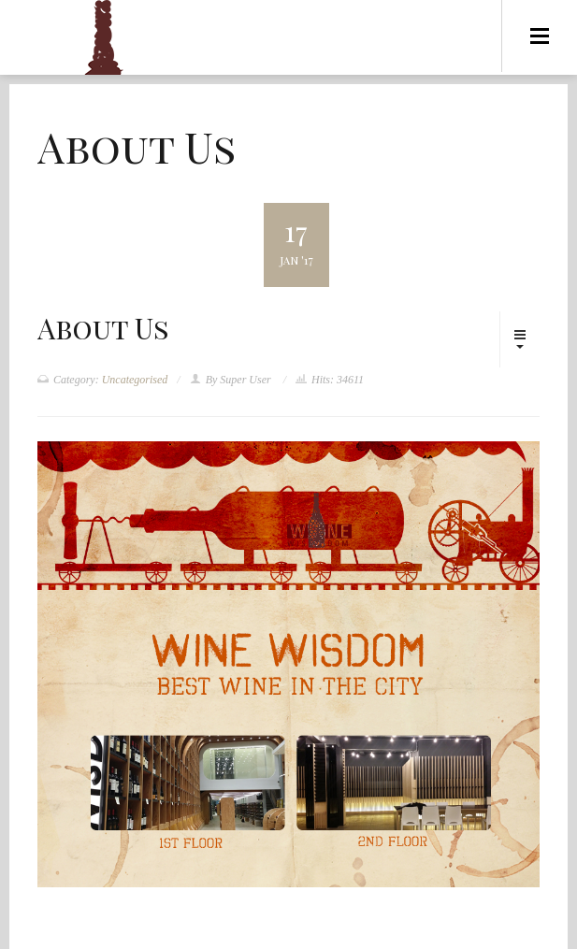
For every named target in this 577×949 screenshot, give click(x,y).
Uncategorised (135, 379)
